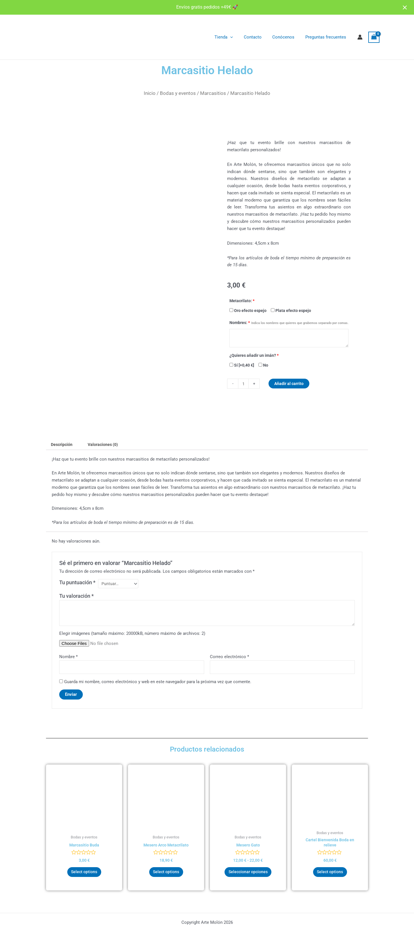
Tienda (231, 37)
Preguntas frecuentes (326, 37)
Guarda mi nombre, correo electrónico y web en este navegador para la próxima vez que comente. (157, 684)
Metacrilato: (241, 300)
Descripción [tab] (62, 444)
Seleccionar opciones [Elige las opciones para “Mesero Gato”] (248, 875)
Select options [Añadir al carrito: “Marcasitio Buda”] (84, 875)
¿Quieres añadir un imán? (254, 355)
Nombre (68, 658)
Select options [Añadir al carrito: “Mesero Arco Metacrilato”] (166, 875)
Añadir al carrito (290, 383)
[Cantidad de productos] (243, 384)
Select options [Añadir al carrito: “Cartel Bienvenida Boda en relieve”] (330, 875)
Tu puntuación (77, 583)
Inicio (150, 93)
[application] (238, 37)
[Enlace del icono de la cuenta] (360, 37)
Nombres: (288, 322)
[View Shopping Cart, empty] (374, 37)
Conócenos (287, 37)
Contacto (258, 37)
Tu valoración (76, 598)
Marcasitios (213, 93)
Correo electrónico (229, 658)
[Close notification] (404, 7)
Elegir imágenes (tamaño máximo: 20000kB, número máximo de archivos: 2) (132, 634)
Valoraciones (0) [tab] (106, 444)
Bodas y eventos (178, 93)
